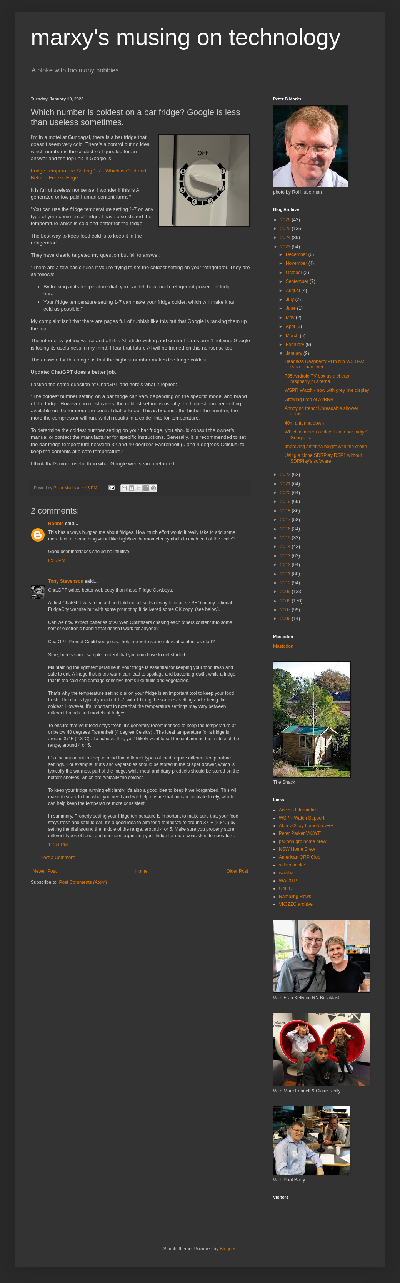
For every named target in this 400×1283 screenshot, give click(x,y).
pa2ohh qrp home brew (302, 841)
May (291, 317)
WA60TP (288, 880)
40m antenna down (304, 423)
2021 (286, 484)
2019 (286, 501)
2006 (286, 618)
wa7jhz (286, 872)
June (291, 308)
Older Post (237, 871)
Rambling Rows (295, 896)
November (297, 263)
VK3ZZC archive (296, 904)
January (294, 353)
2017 (286, 519)
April (291, 326)
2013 (286, 556)
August (294, 290)
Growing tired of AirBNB (309, 399)
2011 (286, 574)
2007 (286, 609)
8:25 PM (56, 560)
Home (141, 871)
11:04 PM (58, 844)
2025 (286, 228)
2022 (286, 474)
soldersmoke (292, 865)
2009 (286, 591)
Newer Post (45, 871)
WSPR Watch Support (301, 818)
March (293, 335)
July (290, 299)
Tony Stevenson (65, 581)
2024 (286, 237)
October (294, 272)
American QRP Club (299, 857)
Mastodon (283, 646)
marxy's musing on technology (185, 37)
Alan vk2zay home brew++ (306, 825)
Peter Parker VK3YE (300, 833)
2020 (286, 492)
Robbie (56, 523)
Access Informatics (298, 810)
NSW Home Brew (297, 849)
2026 (286, 219)
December (297, 254)
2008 (286, 601)
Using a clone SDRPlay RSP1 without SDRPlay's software (323, 458)
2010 (286, 582)
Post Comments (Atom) (83, 882)
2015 (286, 537)
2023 (286, 246)
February (295, 344)
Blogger (227, 1248)
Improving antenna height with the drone (326, 446)
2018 (286, 511)
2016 (286, 529)
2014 (286, 546)
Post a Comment (57, 857)
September (298, 281)
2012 (286, 564)
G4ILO (285, 888)
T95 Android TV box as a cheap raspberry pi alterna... (317, 378)
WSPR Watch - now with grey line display (327, 390)
